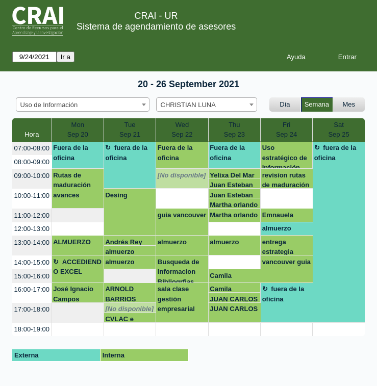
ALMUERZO (72, 242)
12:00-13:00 (31, 229)
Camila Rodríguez (226, 277)
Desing (116, 195)
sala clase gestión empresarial (176, 299)
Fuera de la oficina (70, 153)
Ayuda (296, 57)
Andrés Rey (123, 242)
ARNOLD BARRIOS (120, 293)
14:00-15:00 (31, 262)
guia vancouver (182, 215)
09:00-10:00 (31, 175)
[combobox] (82, 104)
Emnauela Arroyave (277, 216)
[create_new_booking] (182, 199)
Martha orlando (234, 205)
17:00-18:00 (31, 309)
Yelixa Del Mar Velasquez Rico (234, 175)
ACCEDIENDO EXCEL (77, 267)
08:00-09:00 (31, 162)
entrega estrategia (277, 246)
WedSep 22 (181, 130)
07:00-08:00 (31, 148)
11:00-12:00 (31, 215)
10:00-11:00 (31, 195)
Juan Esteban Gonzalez (231, 185)
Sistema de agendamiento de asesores (156, 26)
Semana (317, 104)
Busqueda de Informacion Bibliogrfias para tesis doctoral (178, 270)
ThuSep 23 (234, 130)
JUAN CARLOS (234, 299)
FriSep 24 (286, 130)
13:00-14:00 (31, 242)
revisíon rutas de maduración (285, 180)
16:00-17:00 (31, 289)
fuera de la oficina (126, 153)
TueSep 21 (129, 130)
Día (285, 104)
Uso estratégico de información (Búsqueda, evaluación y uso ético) (284, 156)
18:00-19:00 (31, 329)
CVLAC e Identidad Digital (120, 319)
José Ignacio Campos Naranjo (73, 293)
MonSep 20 (77, 130)
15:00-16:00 (31, 276)
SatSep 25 (338, 130)
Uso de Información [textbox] (49, 105)
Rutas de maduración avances (72, 185)
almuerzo (276, 228)
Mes (349, 104)
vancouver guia (286, 262)
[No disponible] (182, 175)
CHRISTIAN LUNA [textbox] (188, 105)
